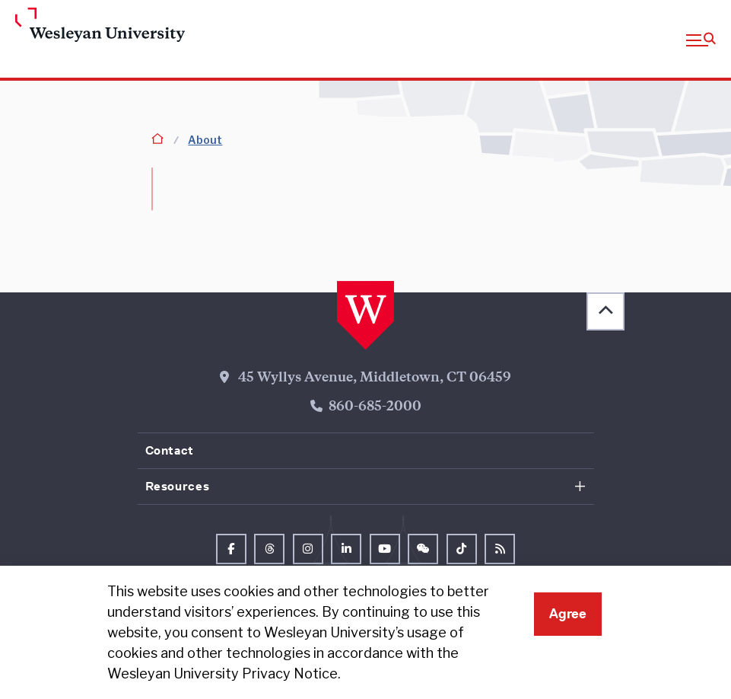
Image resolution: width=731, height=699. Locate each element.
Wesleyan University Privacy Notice (222, 673)
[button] (701, 39)
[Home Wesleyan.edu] (95, 26)
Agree (567, 613)
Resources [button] (177, 486)
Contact (169, 450)
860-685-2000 (375, 407)
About (205, 139)
